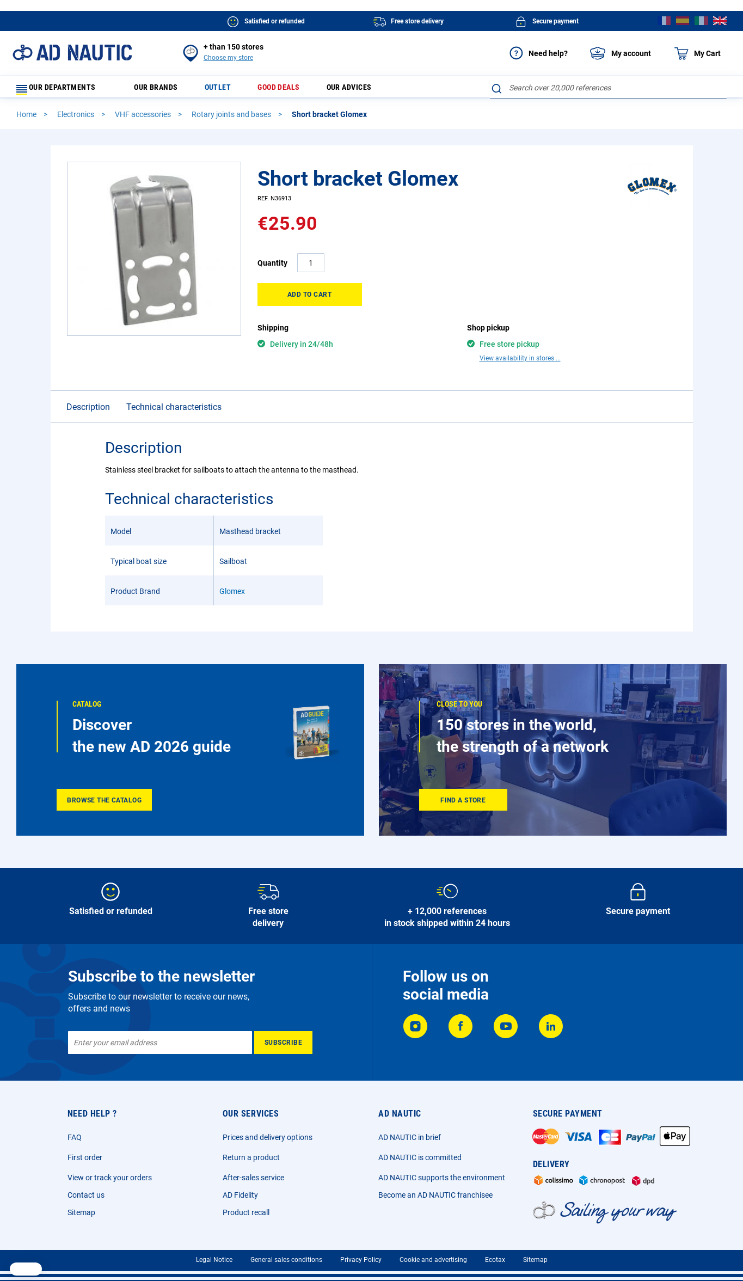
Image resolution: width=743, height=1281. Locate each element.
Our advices (368, 90)
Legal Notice (214, 1256)
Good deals (292, 90)
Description (88, 393)
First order (84, 1154)
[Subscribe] (283, 1039)
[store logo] (72, 52)
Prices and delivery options (267, 1134)
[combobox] (608, 87)
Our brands (162, 90)
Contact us (86, 1191)
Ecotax (495, 1256)
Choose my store (228, 58)
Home (27, 119)
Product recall (246, 1209)
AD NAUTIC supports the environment (441, 1174)
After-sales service (253, 1174)
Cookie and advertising (433, 1256)
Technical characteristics (174, 393)
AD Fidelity (240, 1191)
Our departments (62, 90)
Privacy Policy (361, 1256)
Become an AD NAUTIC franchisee (435, 1191)
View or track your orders (109, 1174)
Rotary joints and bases (232, 119)
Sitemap (81, 1209)
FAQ (74, 1134)
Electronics (76, 119)
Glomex (232, 577)
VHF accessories (144, 119)
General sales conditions (286, 1256)
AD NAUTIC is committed (420, 1154)
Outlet (227, 90)
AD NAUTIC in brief (409, 1134)
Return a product (251, 1154)
